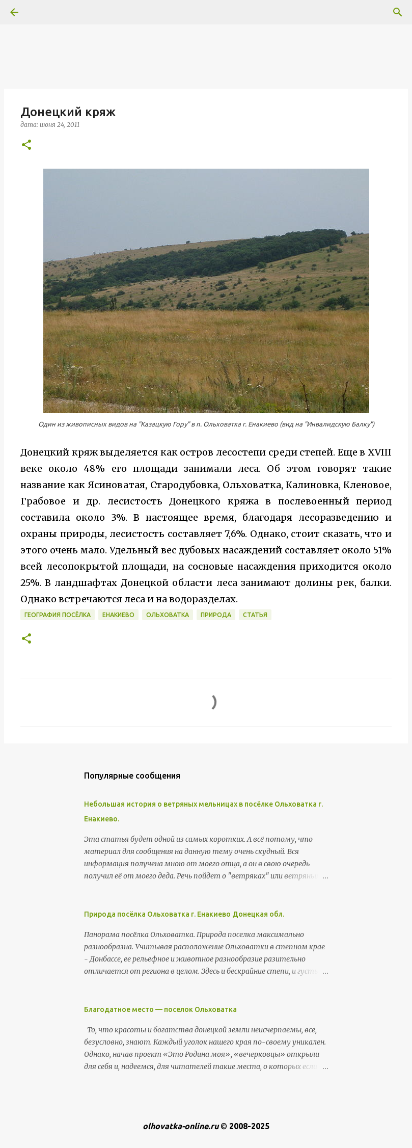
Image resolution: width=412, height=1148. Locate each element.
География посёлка (57, 614)
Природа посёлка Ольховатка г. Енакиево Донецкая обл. (184, 914)
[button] (26, 145)
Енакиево (118, 614)
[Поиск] (398, 12)
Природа (216, 614)
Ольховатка (167, 614)
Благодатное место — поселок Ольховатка (160, 1009)
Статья (255, 614)
